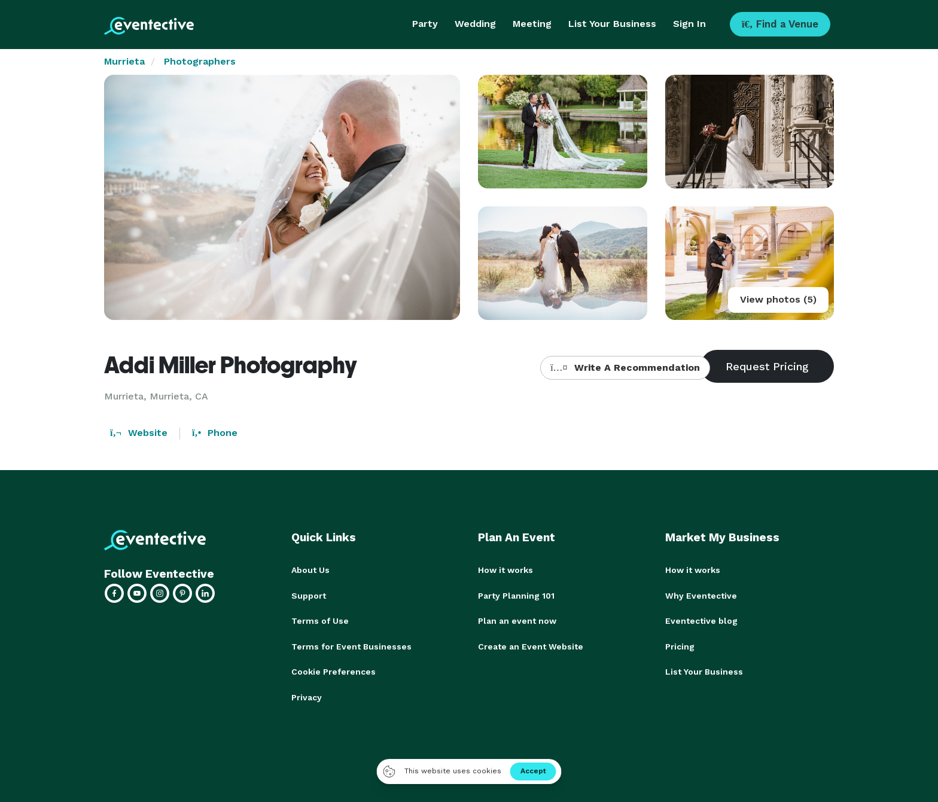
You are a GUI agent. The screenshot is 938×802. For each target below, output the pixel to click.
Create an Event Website (530, 645)
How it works (505, 570)
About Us (310, 570)
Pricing (680, 645)
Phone (214, 432)
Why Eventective (701, 595)
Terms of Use (320, 620)
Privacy (306, 695)
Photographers (200, 61)
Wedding (475, 23)
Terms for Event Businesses (351, 645)
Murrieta (124, 61)
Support (308, 595)
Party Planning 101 (516, 595)
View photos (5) (778, 299)
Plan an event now (517, 620)
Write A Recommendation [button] (624, 367)
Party (425, 23)
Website (139, 432)
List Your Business (612, 23)
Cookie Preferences (333, 670)
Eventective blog (701, 620)
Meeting (532, 23)
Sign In (689, 23)
